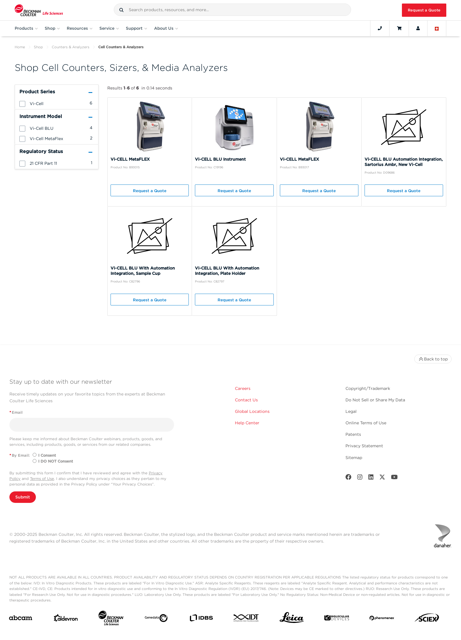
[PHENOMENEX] (382, 619)
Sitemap (353, 457)
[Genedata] (156, 619)
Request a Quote (424, 10)
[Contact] (379, 28)
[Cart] (399, 28)
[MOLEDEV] (337, 619)
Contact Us (246, 400)
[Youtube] (394, 478)
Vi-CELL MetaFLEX (130, 159)
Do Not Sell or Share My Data (375, 400)
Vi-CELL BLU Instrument (220, 159)
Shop (38, 47)
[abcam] (21, 619)
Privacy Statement (364, 445)
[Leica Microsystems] (292, 619)
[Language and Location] (436, 28)
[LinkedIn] (371, 478)
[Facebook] (348, 478)
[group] (56, 103)
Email (16, 412)
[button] (121, 10)
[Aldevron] (66, 619)
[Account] (418, 28)
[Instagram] (360, 478)
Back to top (433, 359)
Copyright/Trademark (367, 388)
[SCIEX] (427, 619)
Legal (351, 411)
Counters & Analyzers (70, 47)
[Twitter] (382, 478)
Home (20, 47)
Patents (353, 434)
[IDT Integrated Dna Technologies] (246, 619)
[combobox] (232, 10)
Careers (242, 388)
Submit (22, 497)
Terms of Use (42, 478)
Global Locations (252, 411)
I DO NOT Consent (55, 461)
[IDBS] (201, 619)
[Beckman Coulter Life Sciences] (111, 619)
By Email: (19, 455)
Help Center (247, 422)
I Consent (47, 455)
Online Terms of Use (365, 422)
